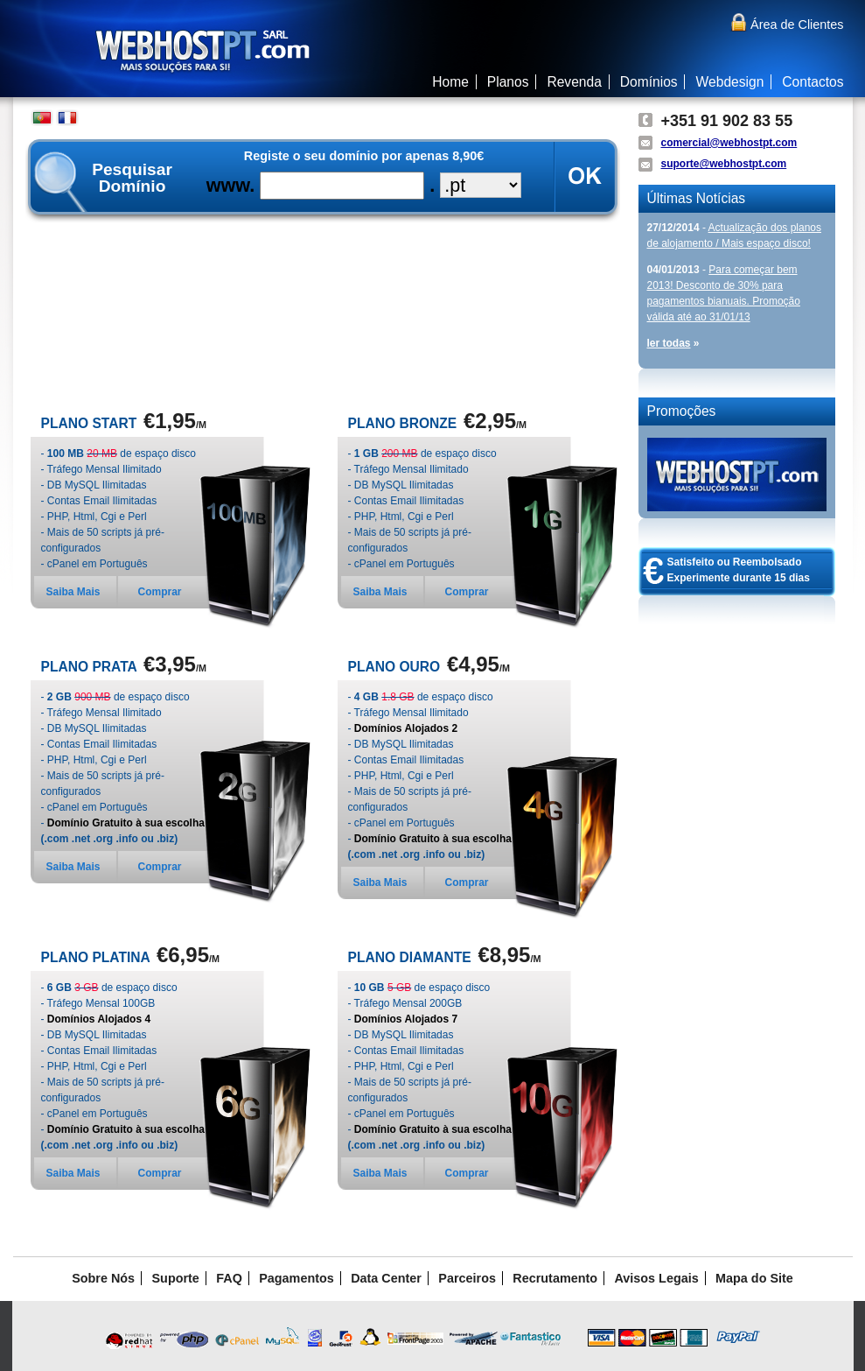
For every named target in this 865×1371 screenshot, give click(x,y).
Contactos (812, 81)
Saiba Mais (73, 592)
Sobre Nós (103, 1278)
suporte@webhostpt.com (724, 164)
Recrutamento (555, 1278)
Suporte (175, 1278)
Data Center (386, 1278)
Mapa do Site (754, 1278)
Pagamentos (296, 1278)
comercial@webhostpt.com (729, 143)
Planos (508, 81)
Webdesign (730, 81)
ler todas (669, 343)
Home (450, 81)
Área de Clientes (786, 25)
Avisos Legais (656, 1278)
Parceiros (467, 1278)
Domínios (649, 81)
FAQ (229, 1278)
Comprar (160, 592)
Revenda (574, 81)
